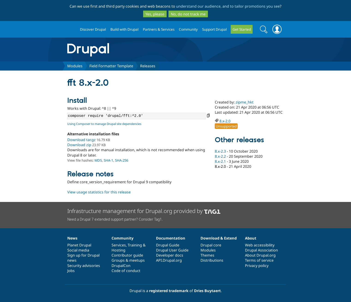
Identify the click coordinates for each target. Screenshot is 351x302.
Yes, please (154, 14)
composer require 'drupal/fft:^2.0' (136, 116)
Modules (75, 65)
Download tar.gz (81, 139)
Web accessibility (259, 245)
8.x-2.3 (220, 151)
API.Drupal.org (169, 260)
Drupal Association (261, 250)
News (72, 238)
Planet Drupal (79, 245)
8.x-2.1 (220, 161)
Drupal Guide (167, 245)
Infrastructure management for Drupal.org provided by (144, 211)
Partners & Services (158, 29)
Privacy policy (256, 265)
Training (135, 245)
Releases (147, 65)
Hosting (118, 250)
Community (188, 29)
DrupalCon (121, 265)
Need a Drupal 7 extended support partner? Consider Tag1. (115, 219)
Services (119, 245)
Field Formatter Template (111, 65)
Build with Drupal (124, 29)
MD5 (98, 160)
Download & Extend (219, 238)
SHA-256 (121, 160)
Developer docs (169, 255)
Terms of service (259, 260)
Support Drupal (214, 29)
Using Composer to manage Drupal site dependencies (104, 124)
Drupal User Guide (172, 250)
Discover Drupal (93, 29)
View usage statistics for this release (99, 192)
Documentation (170, 238)
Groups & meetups (128, 260)
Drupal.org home (71, 29)
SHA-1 (108, 160)
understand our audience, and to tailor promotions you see (228, 6)
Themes (207, 255)
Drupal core (211, 245)
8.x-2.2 (220, 156)
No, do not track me (188, 14)
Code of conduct (126, 270)
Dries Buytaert (207, 290)
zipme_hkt (245, 102)
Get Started (242, 29)
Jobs (71, 270)
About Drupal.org (260, 255)
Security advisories (83, 265)
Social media (78, 250)
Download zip (79, 144)
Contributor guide (127, 255)
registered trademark (169, 290)
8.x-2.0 (224, 121)
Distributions (212, 260)
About (250, 238)
